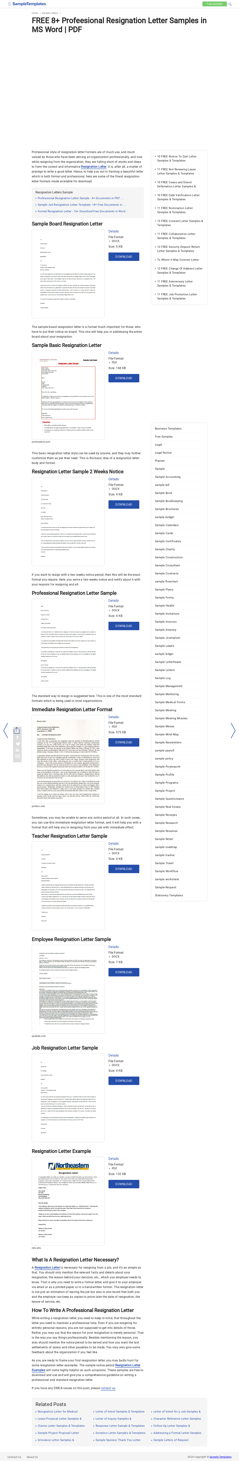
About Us (32, 1457)
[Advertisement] (119, 63)
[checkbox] (9, 3)
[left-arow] (5, 730)
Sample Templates (220, 1456)
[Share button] (17, 730)
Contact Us (14, 1457)
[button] (230, 3)
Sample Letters (50, 13)
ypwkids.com (39, 1036)
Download (123, 256)
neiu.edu (36, 1248)
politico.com (38, 806)
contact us (108, 1388)
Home (35, 13)
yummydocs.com (41, 442)
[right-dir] (233, 730)
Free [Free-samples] (214, 3)
